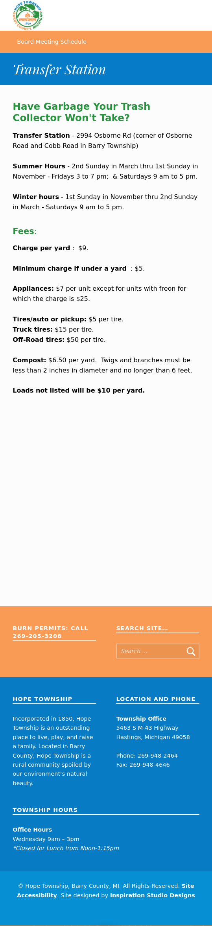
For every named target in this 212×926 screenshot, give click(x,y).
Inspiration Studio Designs (152, 896)
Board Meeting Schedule (52, 42)
